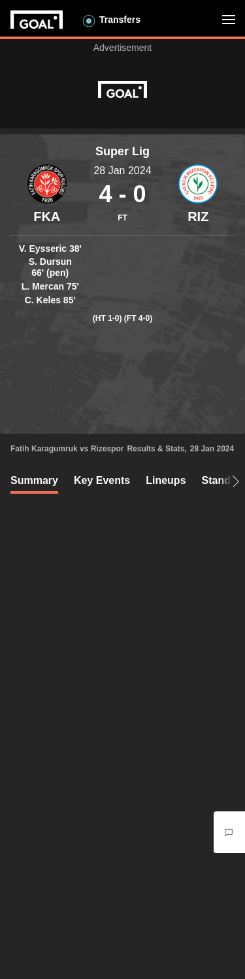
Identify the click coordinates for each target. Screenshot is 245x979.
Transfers (119, 19)
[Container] (47, 194)
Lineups (166, 480)
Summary (34, 480)
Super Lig (122, 151)
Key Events (102, 480)
